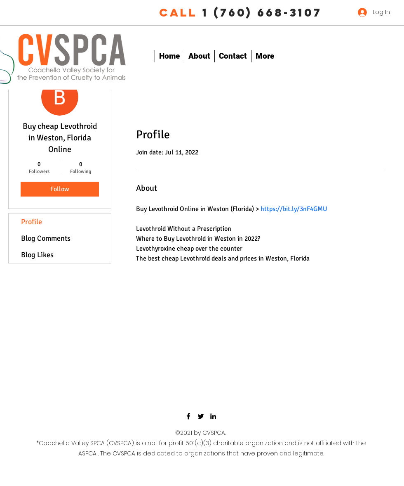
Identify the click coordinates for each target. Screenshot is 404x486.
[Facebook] (188, 416)
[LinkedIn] (213, 416)
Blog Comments (45, 238)
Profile (31, 221)
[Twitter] (201, 416)
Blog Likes (37, 254)
